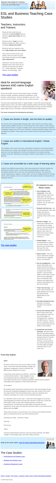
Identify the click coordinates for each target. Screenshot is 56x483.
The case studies (10, 75)
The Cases (14, 476)
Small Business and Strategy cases (14, 456)
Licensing (21, 476)
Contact (7, 476)
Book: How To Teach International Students (38, 476)
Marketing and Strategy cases (13, 460)
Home (2, 476)
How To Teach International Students (32, 442)
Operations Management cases (13, 464)
